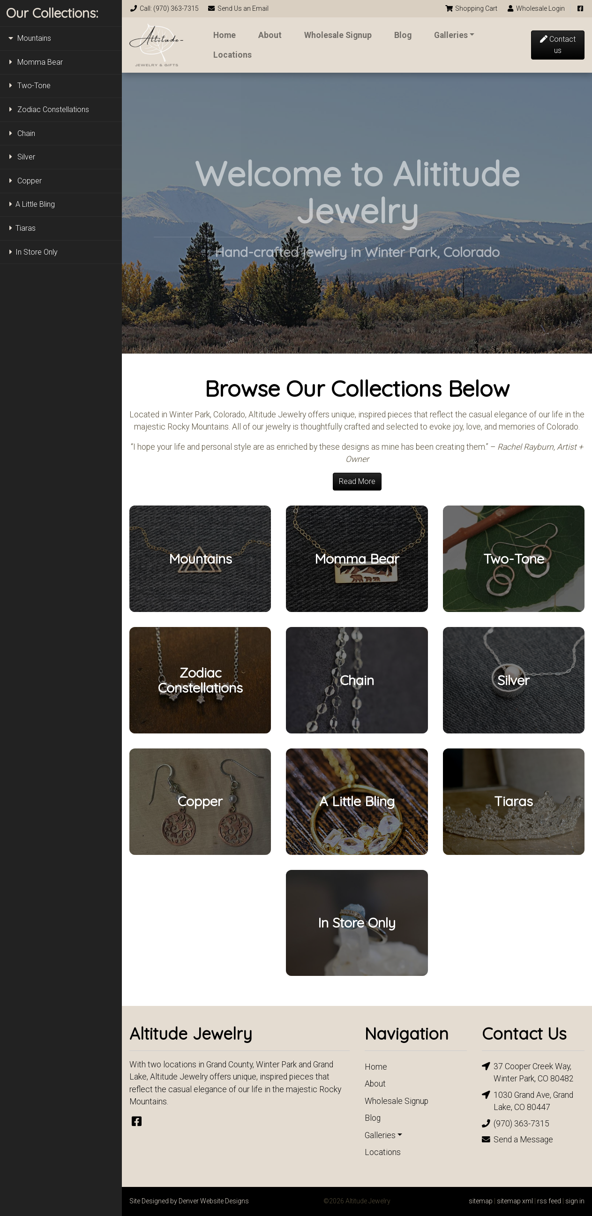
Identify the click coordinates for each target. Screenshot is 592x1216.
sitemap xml (515, 1201)
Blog (403, 35)
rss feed (549, 1201)
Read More (357, 481)
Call (164, 8)
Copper (24, 180)
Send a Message (517, 1140)
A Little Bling (30, 204)
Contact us (558, 45)
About (270, 35)
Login (535, 8)
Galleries (451, 35)
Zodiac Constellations (47, 109)
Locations (232, 55)
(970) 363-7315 (515, 1123)
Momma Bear (34, 62)
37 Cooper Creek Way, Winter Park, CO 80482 (528, 1071)
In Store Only (32, 252)
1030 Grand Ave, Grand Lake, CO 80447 (527, 1100)
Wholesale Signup (338, 35)
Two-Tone (28, 85)
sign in (575, 1201)
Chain (20, 133)
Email (238, 8)
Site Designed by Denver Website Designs (189, 1201)
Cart (471, 8)
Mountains (28, 38)
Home (224, 35)
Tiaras (21, 228)
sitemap (481, 1201)
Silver (20, 156)
